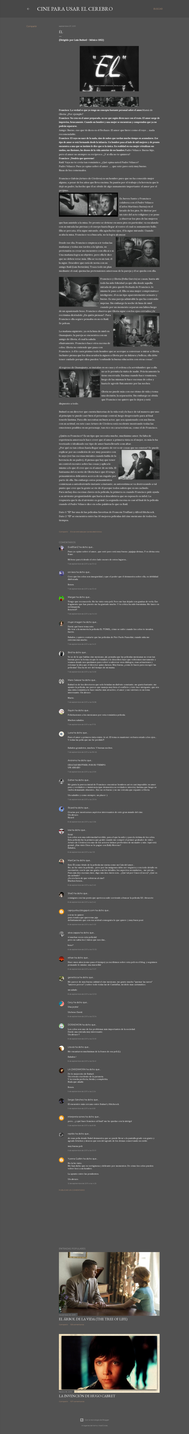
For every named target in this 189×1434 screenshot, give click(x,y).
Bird (70, 652)
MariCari (72, 860)
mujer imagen (75, 622)
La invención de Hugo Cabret (87, 1396)
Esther (71, 780)
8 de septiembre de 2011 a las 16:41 (82, 1061)
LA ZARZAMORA (77, 1069)
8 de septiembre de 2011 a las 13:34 (82, 1016)
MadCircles (103, 1425)
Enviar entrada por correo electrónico (86, 532)
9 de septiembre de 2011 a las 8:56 (82, 1125)
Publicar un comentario (72, 1190)
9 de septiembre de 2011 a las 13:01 (82, 1150)
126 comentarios (77, 1324)
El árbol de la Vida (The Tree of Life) (93, 1319)
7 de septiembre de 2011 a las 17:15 (82, 724)
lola (69, 830)
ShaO (70, 893)
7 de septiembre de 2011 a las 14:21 (82, 644)
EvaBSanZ (73, 547)
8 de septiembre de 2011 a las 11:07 (82, 969)
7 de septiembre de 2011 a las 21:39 (82, 772)
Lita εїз (71, 1047)
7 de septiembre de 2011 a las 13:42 (82, 564)
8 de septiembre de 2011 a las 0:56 (82, 822)
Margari (72, 597)
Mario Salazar (74, 680)
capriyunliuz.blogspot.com (81, 910)
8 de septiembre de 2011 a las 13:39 (82, 1039)
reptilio (71, 1133)
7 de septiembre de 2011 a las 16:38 (82, 702)
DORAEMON (75, 1024)
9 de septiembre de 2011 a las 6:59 (82, 1108)
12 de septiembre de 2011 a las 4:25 (82, 1183)
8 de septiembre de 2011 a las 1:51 (81, 852)
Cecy (70, 1002)
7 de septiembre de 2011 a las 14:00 (82, 614)
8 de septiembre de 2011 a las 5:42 (82, 902)
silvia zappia (74, 932)
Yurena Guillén (75, 1158)
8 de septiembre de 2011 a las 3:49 (82, 885)
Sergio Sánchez (76, 1099)
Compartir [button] (31, 26)
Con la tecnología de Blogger (94, 1420)
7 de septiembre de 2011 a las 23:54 (82, 799)
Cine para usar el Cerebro (75, 8)
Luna (70, 732)
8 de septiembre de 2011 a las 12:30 (82, 994)
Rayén (71, 710)
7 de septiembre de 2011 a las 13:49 (82, 589)
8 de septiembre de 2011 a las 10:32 (82, 949)
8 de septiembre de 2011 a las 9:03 (82, 924)
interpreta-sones (76, 1116)
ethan (71, 957)
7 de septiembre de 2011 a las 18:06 (82, 752)
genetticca (73, 977)
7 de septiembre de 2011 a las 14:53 (82, 672)
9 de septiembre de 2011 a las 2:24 (82, 1091)
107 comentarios (77, 1401)
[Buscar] (158, 8)
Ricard (71, 807)
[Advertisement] (109, 1219)
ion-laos (72, 572)
